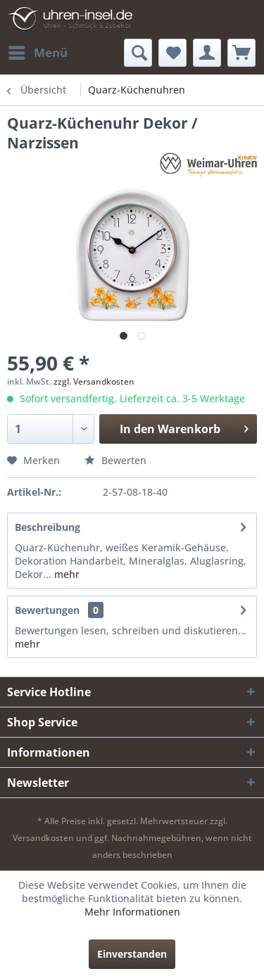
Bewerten (115, 460)
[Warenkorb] (241, 53)
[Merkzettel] (172, 53)
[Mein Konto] (207, 53)
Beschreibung (47, 527)
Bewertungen (47, 610)
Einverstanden (132, 954)
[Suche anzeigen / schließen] (138, 53)
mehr (65, 574)
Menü (38, 50)
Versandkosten (43, 838)
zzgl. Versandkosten (94, 381)
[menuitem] (37, 53)
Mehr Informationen (132, 911)
